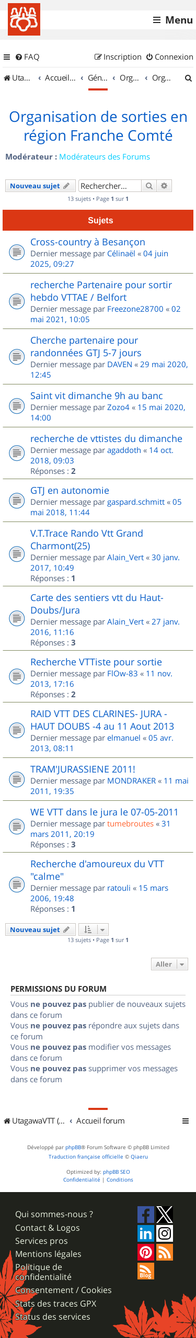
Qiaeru (139, 1156)
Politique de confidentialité (43, 1272)
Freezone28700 (135, 308)
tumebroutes (130, 823)
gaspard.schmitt (136, 501)
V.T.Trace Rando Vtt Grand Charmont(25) (86, 539)
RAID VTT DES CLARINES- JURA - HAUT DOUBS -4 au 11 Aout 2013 (102, 719)
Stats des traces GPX (55, 1304)
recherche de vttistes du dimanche (106, 438)
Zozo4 (118, 407)
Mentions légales (48, 1254)
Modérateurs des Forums (104, 156)
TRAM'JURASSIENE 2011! (82, 769)
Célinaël (121, 253)
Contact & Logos (47, 1228)
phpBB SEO (116, 1172)
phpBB (73, 1147)
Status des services (52, 1317)
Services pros (41, 1241)
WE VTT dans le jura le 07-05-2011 (104, 812)
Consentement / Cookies (63, 1290)
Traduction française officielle (86, 1156)
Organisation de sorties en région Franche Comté (98, 126)
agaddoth (124, 450)
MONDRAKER (131, 780)
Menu (179, 20)
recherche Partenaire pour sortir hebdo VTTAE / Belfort (101, 290)
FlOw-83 (122, 673)
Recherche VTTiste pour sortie (96, 661)
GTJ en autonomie (69, 490)
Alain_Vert (125, 557)
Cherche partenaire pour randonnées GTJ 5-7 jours (86, 346)
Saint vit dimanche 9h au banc (96, 395)
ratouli (119, 887)
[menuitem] (27, 57)
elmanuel (124, 737)
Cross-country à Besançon (87, 241)
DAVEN (119, 364)
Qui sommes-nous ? (54, 1214)
